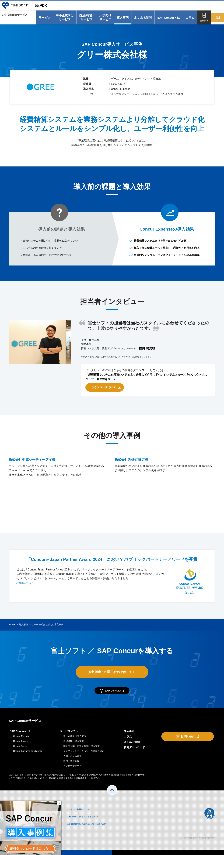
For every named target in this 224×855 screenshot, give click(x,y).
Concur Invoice (20, 744)
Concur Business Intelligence (28, 753)
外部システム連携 (72, 758)
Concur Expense (21, 739)
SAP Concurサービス (15, 19)
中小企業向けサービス (63, 19)
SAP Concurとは (167, 19)
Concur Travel (20, 749)
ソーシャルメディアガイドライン (87, 817)
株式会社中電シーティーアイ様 (38, 501)
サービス (43, 19)
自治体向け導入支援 (73, 744)
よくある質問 (141, 19)
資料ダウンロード (134, 750)
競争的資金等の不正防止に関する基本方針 (92, 824)
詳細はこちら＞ (26, 584)
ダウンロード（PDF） (105, 389)
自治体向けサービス (85, 19)
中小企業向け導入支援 (74, 739)
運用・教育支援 (71, 763)
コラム (188, 19)
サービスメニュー (70, 734)
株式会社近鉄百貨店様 (136, 501)
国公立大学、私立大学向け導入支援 (81, 749)
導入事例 (121, 19)
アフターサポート (72, 768)
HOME (12, 626)
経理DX (45, 7)
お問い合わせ (217, 22)
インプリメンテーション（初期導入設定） (85, 753)
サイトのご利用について (81, 811)
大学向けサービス (104, 19)
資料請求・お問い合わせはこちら (112, 673)
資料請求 (203, 22)
